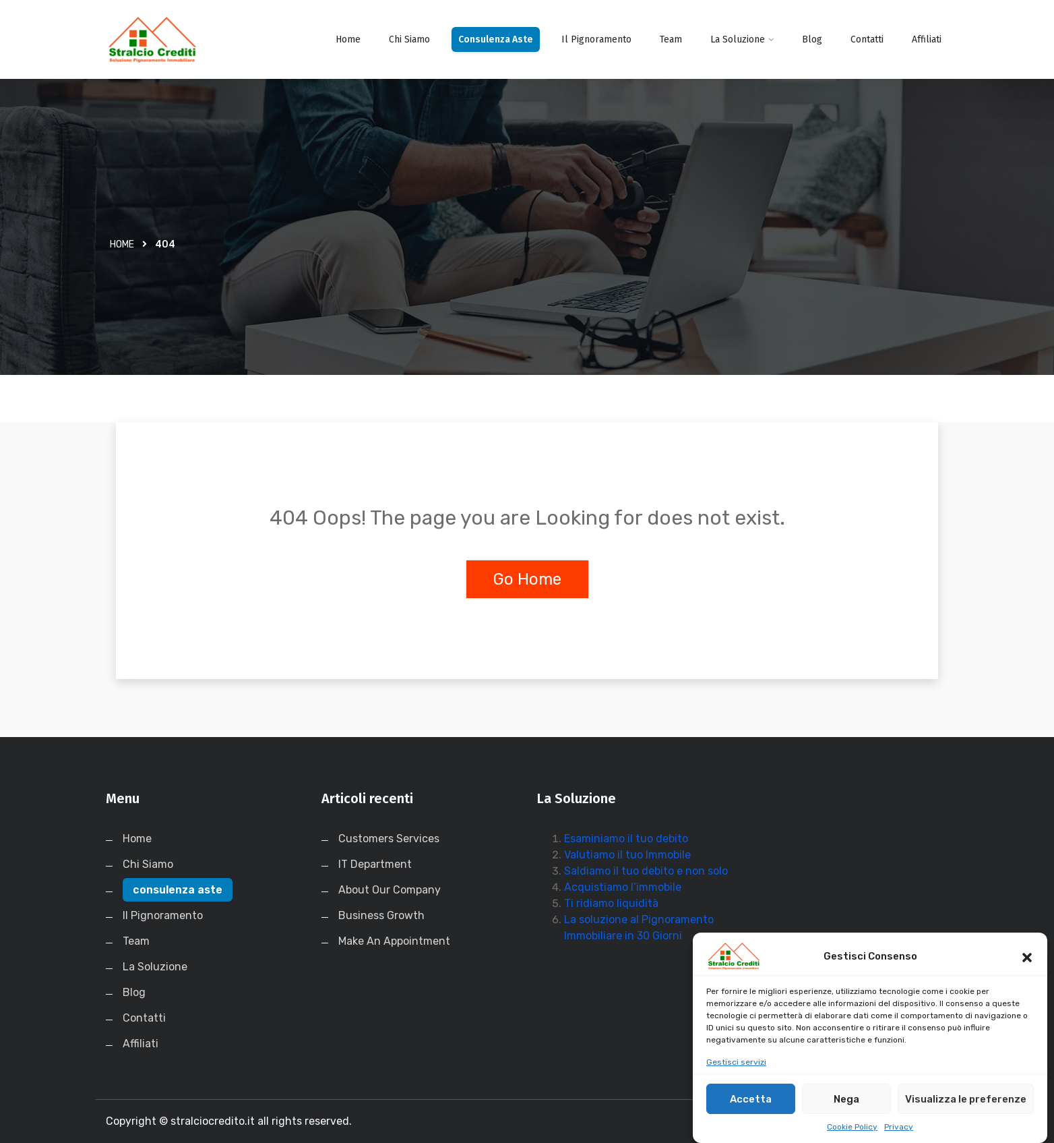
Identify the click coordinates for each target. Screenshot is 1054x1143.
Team (671, 39)
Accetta (751, 1113)
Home (348, 39)
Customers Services (388, 838)
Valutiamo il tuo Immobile (627, 854)
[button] (1027, 970)
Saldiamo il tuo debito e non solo (646, 870)
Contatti (867, 39)
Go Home (527, 579)
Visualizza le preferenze (965, 1113)
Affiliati (926, 39)
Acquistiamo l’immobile (622, 887)
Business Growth (381, 915)
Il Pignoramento (596, 39)
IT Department (375, 864)
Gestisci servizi (736, 1076)
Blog (812, 39)
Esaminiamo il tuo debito (626, 838)
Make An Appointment (394, 941)
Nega (846, 1113)
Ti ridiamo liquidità (611, 903)
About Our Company (389, 889)
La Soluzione (737, 39)
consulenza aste (495, 39)
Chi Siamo (409, 39)
